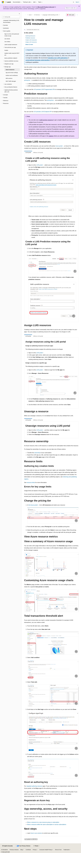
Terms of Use (58, 849)
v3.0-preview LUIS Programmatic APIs (44, 89)
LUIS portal (39, 165)
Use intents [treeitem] (7, 38)
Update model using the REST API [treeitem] (11, 54)
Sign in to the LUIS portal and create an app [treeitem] (11, 35)
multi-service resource (46, 120)
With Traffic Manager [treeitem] (11, 81)
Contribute (28, 849)
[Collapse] (19, 13)
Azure (30, 14)
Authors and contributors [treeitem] (12, 75)
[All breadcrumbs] (25, 15)
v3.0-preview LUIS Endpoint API (43, 111)
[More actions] (77, 15)
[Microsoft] (3, 2)
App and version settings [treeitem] (12, 72)
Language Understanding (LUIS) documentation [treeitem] (11, 21)
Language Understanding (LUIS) (50, 14)
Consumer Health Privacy (45, 849)
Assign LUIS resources (31, 42)
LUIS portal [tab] (28, 152)
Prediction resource (30, 38)
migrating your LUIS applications (58, 58)
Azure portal (58, 146)
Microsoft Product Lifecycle (46, 7)
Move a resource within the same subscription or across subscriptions (46, 824)
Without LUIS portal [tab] (38, 152)
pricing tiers (50, 100)
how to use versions (36, 833)
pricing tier (27, 80)
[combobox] (11, 17)
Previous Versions (14, 849)
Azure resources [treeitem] (10, 69)
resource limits (31, 482)
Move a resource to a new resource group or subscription (43, 822)
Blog (21, 849)
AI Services (37, 14)
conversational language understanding (38, 60)
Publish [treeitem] (6, 50)
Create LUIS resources (31, 40)
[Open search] (73, 2)
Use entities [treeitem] (7, 41)
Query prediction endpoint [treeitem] (10, 58)
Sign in (77, 2)
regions (51, 136)
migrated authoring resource (34, 786)
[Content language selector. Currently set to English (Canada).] (7, 846)
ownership (37, 452)
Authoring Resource (30, 35)
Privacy (34, 849)
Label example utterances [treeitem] (10, 44)
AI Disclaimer (4, 849)
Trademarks (66, 849)
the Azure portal (33, 505)
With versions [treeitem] (9, 78)
